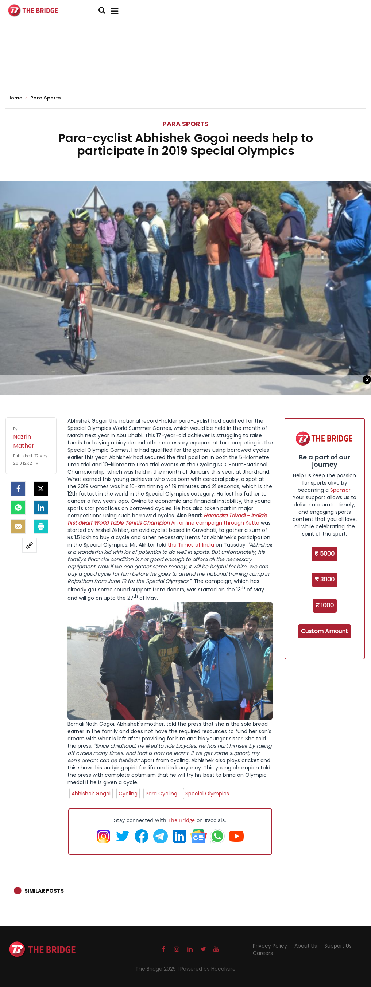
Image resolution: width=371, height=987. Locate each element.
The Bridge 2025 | (157, 968)
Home (17, 98)
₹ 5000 (324, 553)
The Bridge (181, 820)
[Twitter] (41, 488)
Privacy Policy (270, 945)
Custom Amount (324, 631)
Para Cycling (161, 793)
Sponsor (340, 490)
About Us (305, 945)
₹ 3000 (325, 579)
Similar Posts (44, 890)
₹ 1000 (325, 605)
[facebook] (18, 488)
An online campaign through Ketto (215, 522)
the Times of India (190, 544)
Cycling (128, 793)
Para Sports (185, 123)
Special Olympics (207, 793)
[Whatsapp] (18, 507)
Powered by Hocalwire (208, 968)
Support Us (338, 945)
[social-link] (29, 545)
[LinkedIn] (41, 507)
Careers (263, 953)
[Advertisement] (185, 65)
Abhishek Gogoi (91, 793)
